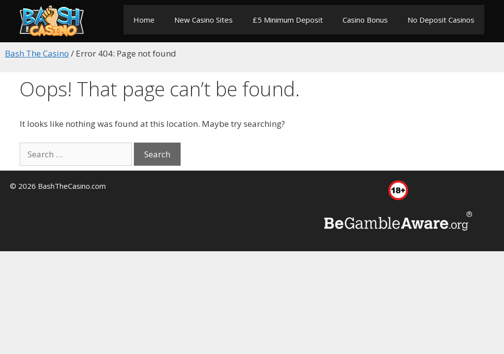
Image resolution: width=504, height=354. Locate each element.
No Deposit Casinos (441, 20)
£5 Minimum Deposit (287, 20)
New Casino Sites (203, 20)
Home (144, 20)
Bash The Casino (37, 53)
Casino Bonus (365, 20)
